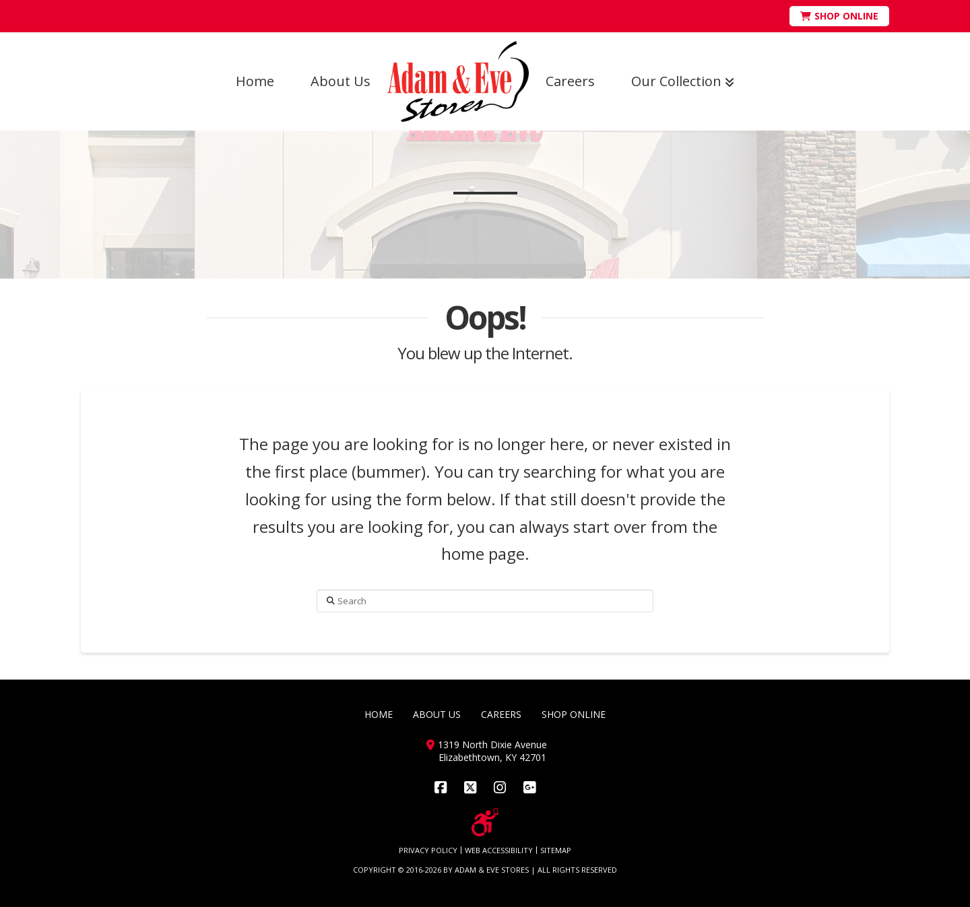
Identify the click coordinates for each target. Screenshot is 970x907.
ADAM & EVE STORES (492, 870)
